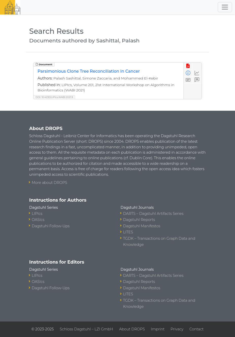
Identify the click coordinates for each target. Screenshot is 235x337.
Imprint (157, 329)
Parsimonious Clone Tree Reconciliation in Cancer (89, 71)
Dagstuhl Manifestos (141, 226)
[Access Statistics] (197, 73)
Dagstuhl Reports (139, 219)
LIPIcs (37, 213)
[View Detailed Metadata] (188, 73)
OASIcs (38, 219)
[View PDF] (188, 66)
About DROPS (132, 329)
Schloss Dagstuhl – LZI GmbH (86, 329)
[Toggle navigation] (225, 7)
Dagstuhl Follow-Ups (51, 226)
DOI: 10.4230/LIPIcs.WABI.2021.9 (54, 97)
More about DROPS (49, 182)
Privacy (177, 329)
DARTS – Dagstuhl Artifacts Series (153, 213)
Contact (196, 329)
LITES (128, 232)
